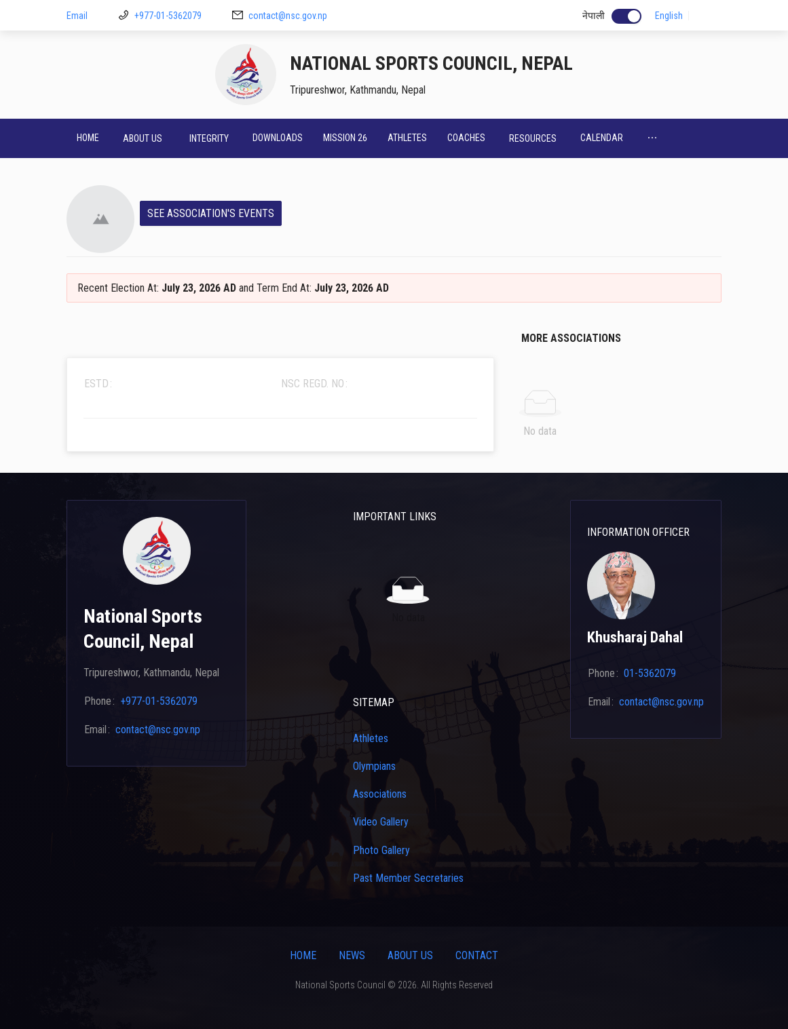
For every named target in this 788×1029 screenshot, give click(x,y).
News (352, 955)
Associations (380, 794)
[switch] (626, 16)
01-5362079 (650, 673)
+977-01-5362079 (168, 15)
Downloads (277, 137)
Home (88, 137)
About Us (410, 955)
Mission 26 (345, 137)
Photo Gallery (381, 850)
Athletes (407, 137)
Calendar (601, 137)
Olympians (374, 766)
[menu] (394, 138)
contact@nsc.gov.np (287, 15)
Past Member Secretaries (408, 878)
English (669, 15)
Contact (476, 955)
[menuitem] (88, 138)
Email (77, 15)
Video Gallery (381, 821)
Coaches (466, 137)
